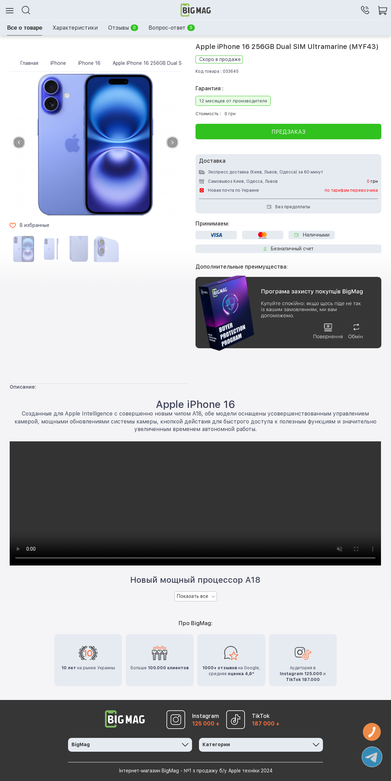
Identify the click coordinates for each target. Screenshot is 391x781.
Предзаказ (288, 132)
